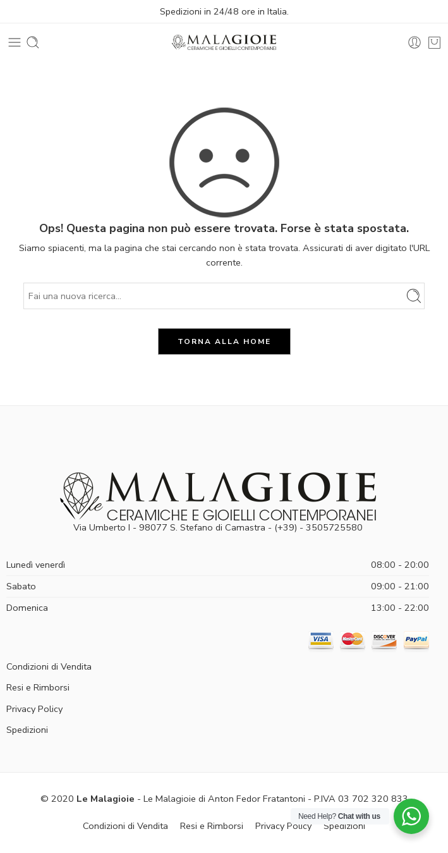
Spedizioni (27, 729)
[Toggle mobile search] (33, 42)
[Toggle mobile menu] (14, 42)
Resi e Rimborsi (38, 687)
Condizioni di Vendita (49, 666)
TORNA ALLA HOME (224, 341)
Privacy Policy (34, 709)
